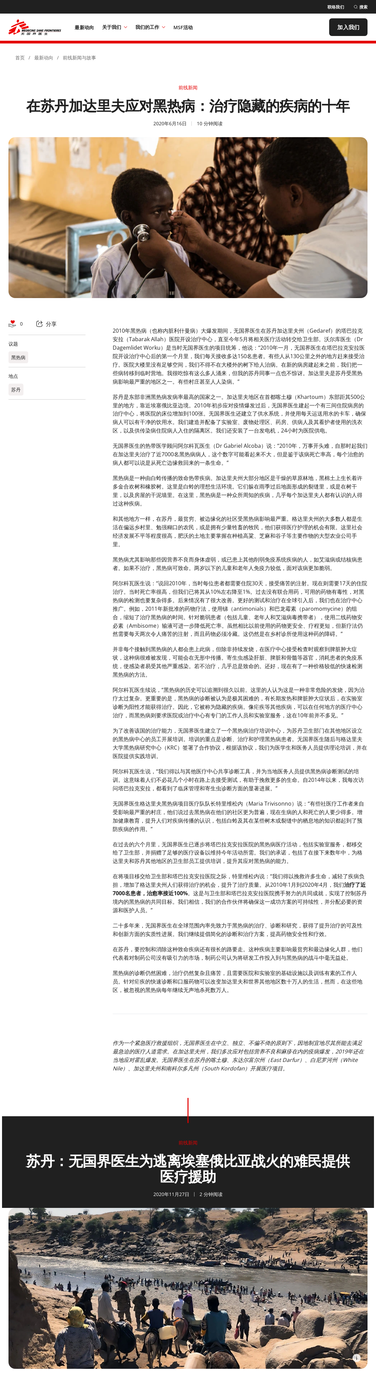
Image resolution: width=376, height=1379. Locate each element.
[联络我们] (335, 7)
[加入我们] (348, 27)
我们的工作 (150, 27)
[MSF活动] (183, 27)
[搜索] (361, 7)
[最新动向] (84, 27)
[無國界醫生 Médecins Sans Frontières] (34, 27)
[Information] (357, 1358)
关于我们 (114, 27)
